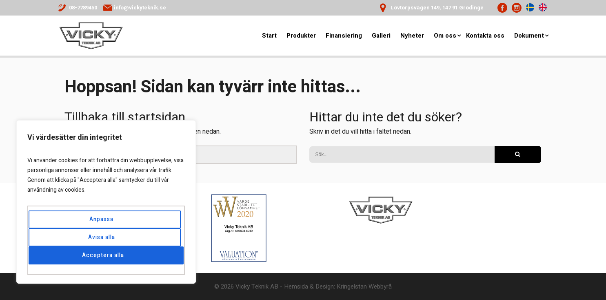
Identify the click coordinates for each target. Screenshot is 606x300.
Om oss (445, 35)
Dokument (529, 35)
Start (269, 35)
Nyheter (412, 35)
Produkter (301, 35)
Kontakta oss (485, 35)
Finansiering (344, 35)
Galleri (381, 35)
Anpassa (101, 219)
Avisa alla (101, 237)
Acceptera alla (103, 255)
